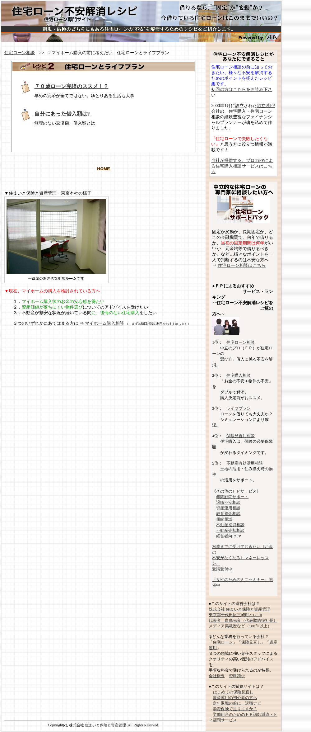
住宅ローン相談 (19, 52)
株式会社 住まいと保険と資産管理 (239, 609)
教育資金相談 (228, 513)
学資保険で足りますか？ (235, 708)
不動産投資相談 (230, 524)
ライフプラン (238, 408)
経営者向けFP (228, 536)
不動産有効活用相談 (244, 463)
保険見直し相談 (240, 435)
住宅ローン (223, 642)
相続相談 (224, 519)
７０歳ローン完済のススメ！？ (72, 86)
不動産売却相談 (230, 530)
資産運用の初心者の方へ (235, 697)
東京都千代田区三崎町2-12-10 (235, 614)
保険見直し (251, 642)
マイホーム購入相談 (104, 323)
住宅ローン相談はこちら (242, 265)
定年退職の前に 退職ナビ (237, 703)
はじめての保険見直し (233, 692)
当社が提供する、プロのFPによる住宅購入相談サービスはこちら (242, 166)
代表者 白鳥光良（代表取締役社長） (243, 620)
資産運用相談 (228, 508)
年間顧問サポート (232, 496)
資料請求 (237, 675)
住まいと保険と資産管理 (105, 725)
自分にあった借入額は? (62, 114)
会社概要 (217, 675)
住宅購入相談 (238, 375)
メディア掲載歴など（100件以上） (240, 626)
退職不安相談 (228, 502)
